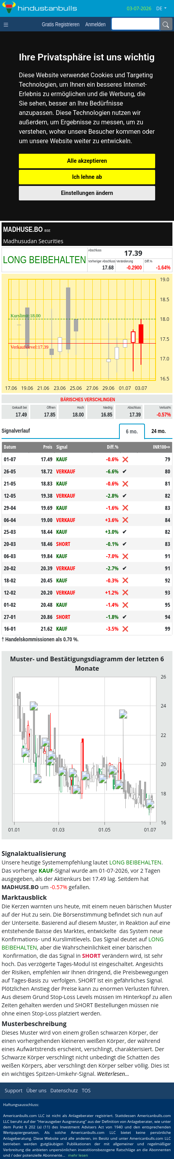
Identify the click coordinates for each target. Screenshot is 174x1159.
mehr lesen (78, 1155)
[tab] (132, 431)
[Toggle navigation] (8, 23)
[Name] (165, 24)
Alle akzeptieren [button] (87, 161)
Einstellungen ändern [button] (87, 193)
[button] (164, 8)
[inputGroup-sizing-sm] (135, 24)
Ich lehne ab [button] (87, 177)
